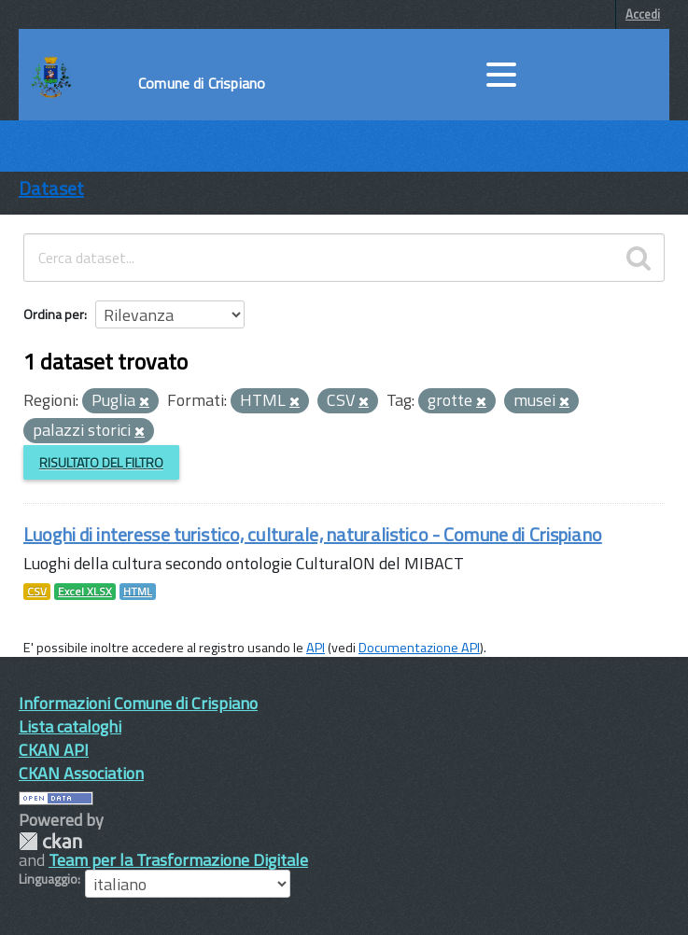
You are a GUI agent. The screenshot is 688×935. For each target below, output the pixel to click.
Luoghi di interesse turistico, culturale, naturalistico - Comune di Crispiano (312, 534)
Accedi (642, 14)
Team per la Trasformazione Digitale (178, 859)
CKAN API (54, 749)
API (315, 647)
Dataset (51, 188)
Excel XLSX (85, 591)
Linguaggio (48, 879)
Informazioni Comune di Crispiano (138, 703)
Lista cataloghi (70, 726)
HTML (137, 591)
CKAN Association (81, 773)
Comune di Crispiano (201, 83)
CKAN (50, 841)
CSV (37, 591)
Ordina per (53, 314)
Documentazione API (419, 647)
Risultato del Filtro (101, 462)
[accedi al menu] (501, 75)
